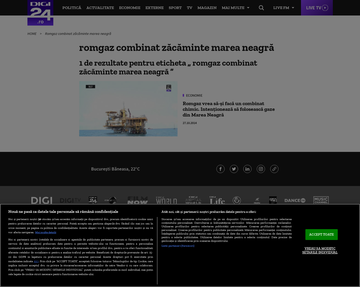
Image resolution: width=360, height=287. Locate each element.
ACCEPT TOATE (321, 234)
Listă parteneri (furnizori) (177, 245)
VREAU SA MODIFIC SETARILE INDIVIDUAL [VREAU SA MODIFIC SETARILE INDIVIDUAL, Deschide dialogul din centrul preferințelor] (319, 250)
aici (36, 261)
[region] (180, 245)
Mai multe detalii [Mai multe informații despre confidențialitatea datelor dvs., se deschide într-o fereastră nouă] (45, 232)
